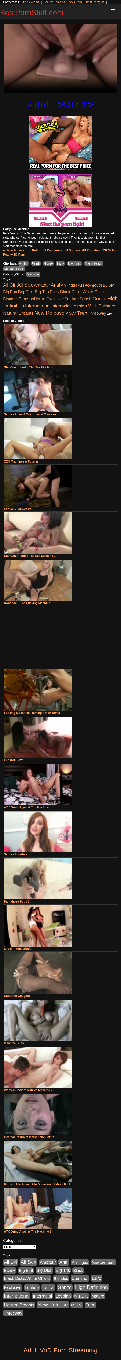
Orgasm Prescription (18, 948)
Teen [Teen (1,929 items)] (82, 313)
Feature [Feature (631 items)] (72, 298)
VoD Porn (75, 2)
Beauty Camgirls (54, 2)
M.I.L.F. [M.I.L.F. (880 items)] (94, 306)
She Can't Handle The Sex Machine (28, 367)
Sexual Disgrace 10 (17, 508)
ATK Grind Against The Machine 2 (27, 1231)
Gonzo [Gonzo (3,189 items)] (99, 298)
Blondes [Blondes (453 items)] (10, 299)
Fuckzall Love (13, 760)
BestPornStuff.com (31, 12)
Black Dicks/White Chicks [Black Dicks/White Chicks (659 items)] (83, 291)
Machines (74, 263)
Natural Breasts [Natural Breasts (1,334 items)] (18, 313)
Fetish (36, 263)
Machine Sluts (14, 1043)
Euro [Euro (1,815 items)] (41, 298)
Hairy (60, 263)
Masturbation (93, 263)
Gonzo (48, 263)
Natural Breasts (14, 268)
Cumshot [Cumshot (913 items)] (26, 298)
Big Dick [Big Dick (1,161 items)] (26, 291)
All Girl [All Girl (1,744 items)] (9, 285)
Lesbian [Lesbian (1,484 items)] (79, 305)
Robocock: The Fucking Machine (27, 603)
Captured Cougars (17, 996)
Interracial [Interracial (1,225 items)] (61, 305)
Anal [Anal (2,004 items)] (55, 285)
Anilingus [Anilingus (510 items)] (69, 285)
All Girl (23, 263)
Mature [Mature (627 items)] (108, 306)
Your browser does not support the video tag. (60, 58)
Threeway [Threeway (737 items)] (97, 313)
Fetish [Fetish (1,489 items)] (86, 298)
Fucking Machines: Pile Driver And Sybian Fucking (39, 1184)
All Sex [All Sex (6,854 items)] (25, 285)
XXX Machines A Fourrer (21, 461)
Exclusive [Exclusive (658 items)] (55, 298)
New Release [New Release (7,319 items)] (49, 313)
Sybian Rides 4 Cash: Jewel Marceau (30, 414)
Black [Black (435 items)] (54, 292)
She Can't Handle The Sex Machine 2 (30, 556)
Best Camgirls (95, 2)
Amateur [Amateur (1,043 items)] (42, 285)
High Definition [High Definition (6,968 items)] (91, 1287)
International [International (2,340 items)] (38, 306)
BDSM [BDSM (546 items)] (108, 285)
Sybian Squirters (16, 854)
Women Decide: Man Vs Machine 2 (28, 1090)
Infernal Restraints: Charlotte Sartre (29, 1137)
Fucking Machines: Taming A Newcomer (32, 713)
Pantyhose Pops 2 (17, 901)
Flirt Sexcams (30, 2)
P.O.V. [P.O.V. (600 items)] (71, 313)
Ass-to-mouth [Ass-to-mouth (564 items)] (90, 285)
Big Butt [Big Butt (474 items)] (10, 292)
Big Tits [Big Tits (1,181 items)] (42, 291)
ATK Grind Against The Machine (26, 807)
